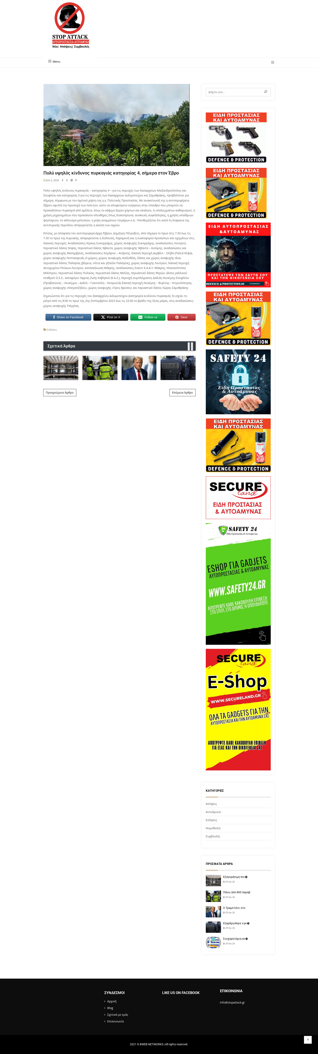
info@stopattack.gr (232, 1002)
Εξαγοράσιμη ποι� (235, 876)
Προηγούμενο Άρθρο (60, 392)
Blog (110, 1008)
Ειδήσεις (52, 329)
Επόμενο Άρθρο (182, 392)
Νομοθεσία (213, 828)
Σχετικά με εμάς (117, 1015)
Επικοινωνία (115, 1021)
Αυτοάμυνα (213, 812)
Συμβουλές (213, 836)
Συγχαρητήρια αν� (235, 938)
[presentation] (189, 346)
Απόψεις (211, 804)
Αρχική (112, 1001)
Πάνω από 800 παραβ (236, 892)
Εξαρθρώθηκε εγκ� (236, 923)
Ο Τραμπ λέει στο (234, 907)
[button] (271, 62)
